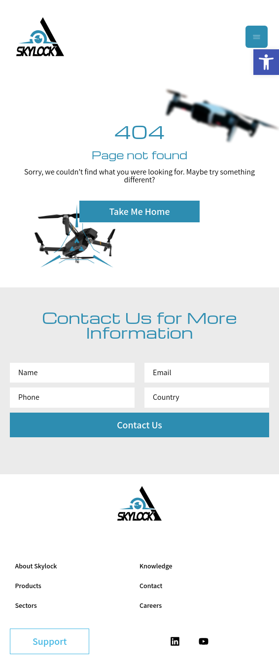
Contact (151, 585)
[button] (266, 62)
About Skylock (36, 566)
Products (28, 585)
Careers (151, 605)
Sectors (26, 605)
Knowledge (156, 566)
